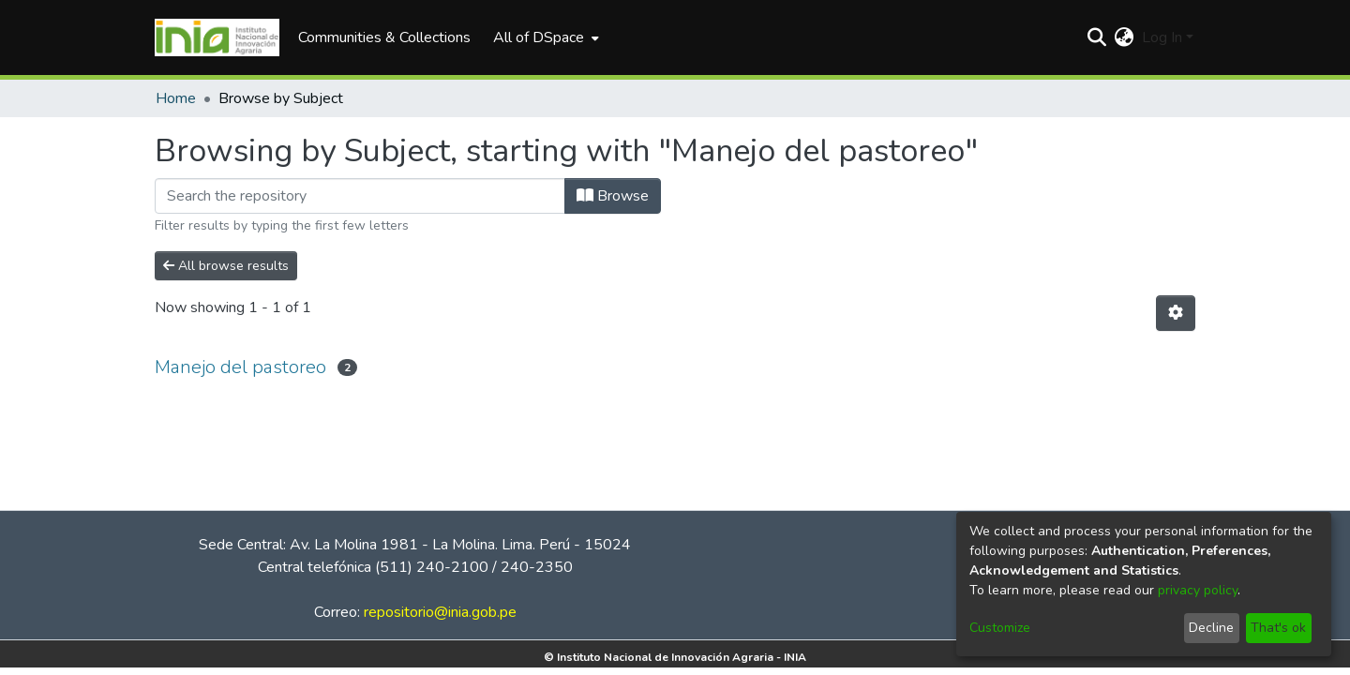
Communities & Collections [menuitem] (384, 37)
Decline (1211, 628)
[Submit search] (1097, 37)
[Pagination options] (1175, 313)
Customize (999, 628)
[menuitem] (544, 37)
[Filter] (360, 196)
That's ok (1278, 628)
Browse (613, 196)
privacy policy (1198, 590)
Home (176, 98)
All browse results (226, 266)
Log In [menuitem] (1162, 37)
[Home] (217, 37)
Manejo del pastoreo (240, 367)
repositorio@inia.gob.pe (440, 612)
